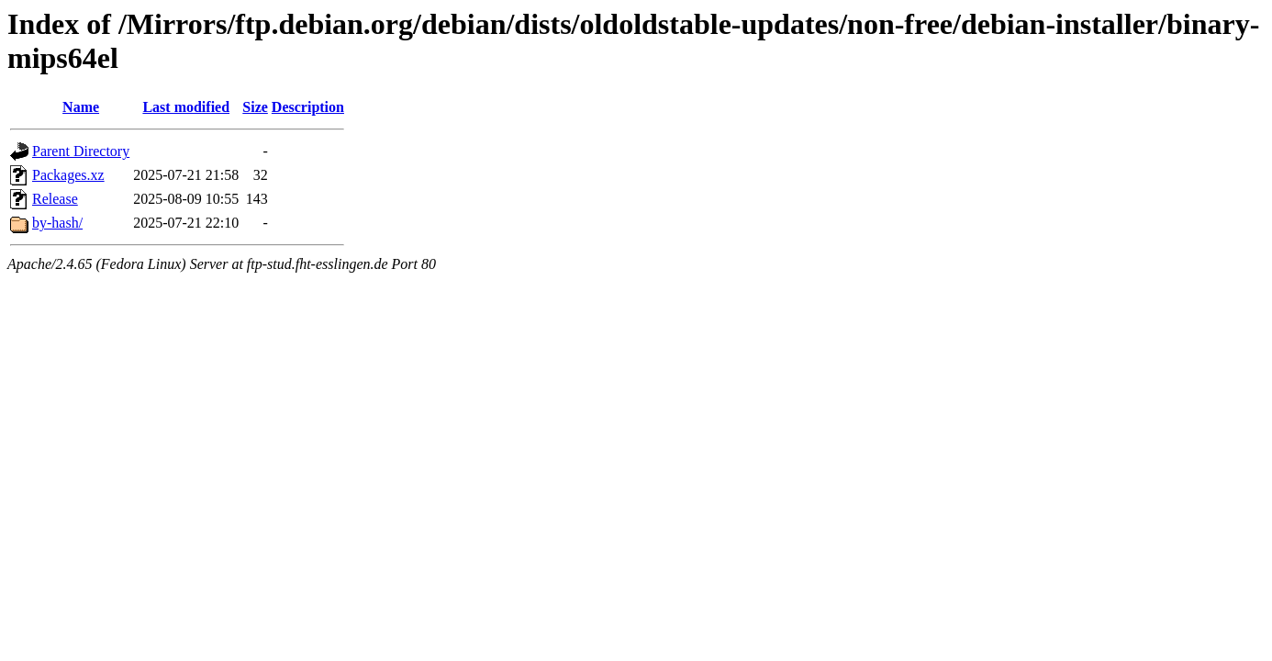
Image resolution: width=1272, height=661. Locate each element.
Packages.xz (68, 175)
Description (308, 107)
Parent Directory (80, 151)
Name (80, 107)
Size (255, 107)
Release (55, 199)
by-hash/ (57, 222)
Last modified (185, 107)
